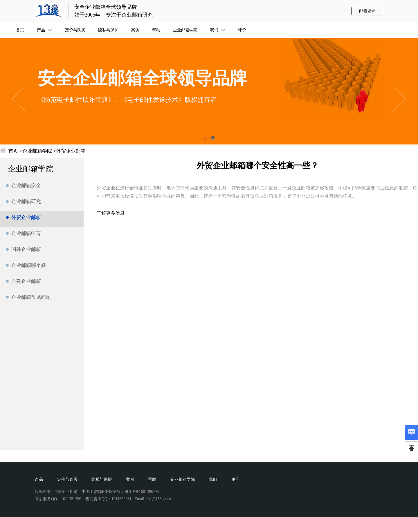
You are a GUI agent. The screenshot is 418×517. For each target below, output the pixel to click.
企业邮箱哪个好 (28, 265)
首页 (13, 151)
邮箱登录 (367, 11)
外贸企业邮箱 (71, 151)
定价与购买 (67, 479)
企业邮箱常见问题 (31, 297)
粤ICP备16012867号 (142, 491)
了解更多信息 (111, 213)
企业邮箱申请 (26, 233)
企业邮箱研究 (26, 201)
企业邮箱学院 (37, 151)
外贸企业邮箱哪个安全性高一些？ (257, 165)
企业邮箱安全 (26, 185)
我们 (213, 479)
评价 (235, 479)
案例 (130, 479)
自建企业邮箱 (26, 281)
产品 (39, 479)
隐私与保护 (101, 479)
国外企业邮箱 (26, 249)
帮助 (152, 479)
